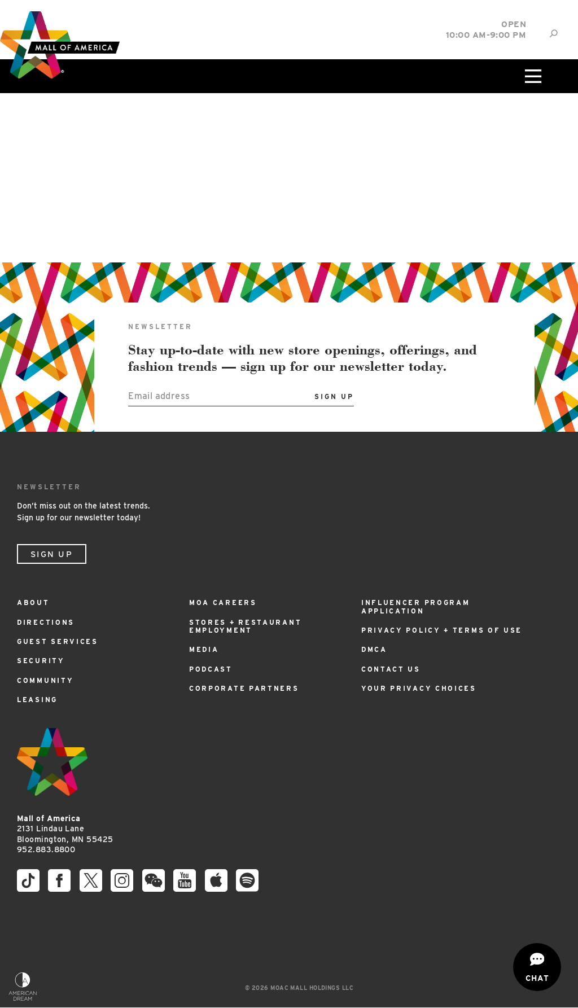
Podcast (211, 669)
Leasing (37, 699)
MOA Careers (223, 602)
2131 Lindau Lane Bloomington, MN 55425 (65, 829)
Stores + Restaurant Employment (245, 626)
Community (45, 680)
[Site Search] (553, 33)
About (33, 602)
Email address (159, 396)
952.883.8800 (46, 849)
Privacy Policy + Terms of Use (441, 630)
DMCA (374, 649)
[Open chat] (537, 967)
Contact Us (391, 669)
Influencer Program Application (415, 606)
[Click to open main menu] (532, 76)
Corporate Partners (244, 688)
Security (41, 660)
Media (204, 649)
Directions (46, 622)
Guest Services (57, 641)
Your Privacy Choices (418, 688)
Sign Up (51, 554)
